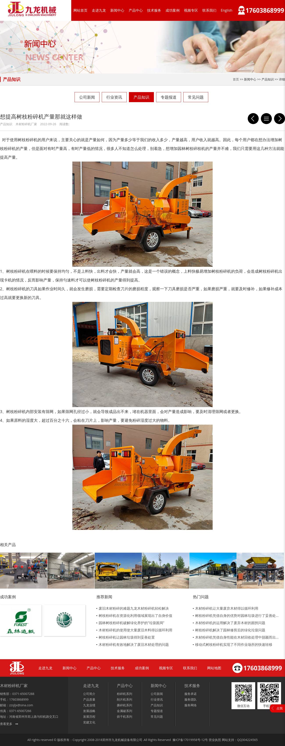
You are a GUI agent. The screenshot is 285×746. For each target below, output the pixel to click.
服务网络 (190, 705)
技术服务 (154, 10)
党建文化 (89, 722)
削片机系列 (124, 699)
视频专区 (191, 10)
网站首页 (80, 10)
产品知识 (141, 97)
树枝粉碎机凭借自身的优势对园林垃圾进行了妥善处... (237, 615)
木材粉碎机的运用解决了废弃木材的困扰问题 (230, 622)
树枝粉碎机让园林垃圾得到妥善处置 (127, 637)
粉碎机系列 (124, 694)
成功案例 (173, 10)
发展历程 (89, 716)
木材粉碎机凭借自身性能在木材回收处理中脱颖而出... (237, 637)
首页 (236, 79)
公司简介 (89, 694)
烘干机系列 (124, 716)
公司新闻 (87, 97)
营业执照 (215, 740)
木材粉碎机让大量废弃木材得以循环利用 (226, 608)
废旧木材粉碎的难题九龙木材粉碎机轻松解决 (134, 608)
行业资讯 (114, 97)
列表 (266, 118)
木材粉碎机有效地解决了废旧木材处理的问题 (134, 644)
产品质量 (89, 699)
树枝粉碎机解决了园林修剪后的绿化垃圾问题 (230, 630)
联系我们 (209, 10)
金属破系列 (124, 711)
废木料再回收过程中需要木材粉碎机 (279, 118)
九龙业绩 (89, 705)
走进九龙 (99, 10)
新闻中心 (117, 10)
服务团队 (190, 699)
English (226, 10)
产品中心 (136, 10)
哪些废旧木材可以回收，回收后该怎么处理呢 (253, 118)
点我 (279, 708)
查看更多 (6, 724)
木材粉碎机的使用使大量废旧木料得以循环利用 (135, 630)
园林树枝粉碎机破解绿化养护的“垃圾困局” (131, 622)
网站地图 (214, 668)
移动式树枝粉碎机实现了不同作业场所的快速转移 (233, 644)
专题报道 (168, 97)
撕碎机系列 (124, 705)
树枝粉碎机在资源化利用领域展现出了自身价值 (135, 615)
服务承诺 (190, 694)
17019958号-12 (194, 740)
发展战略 (89, 711)
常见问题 (196, 97)
